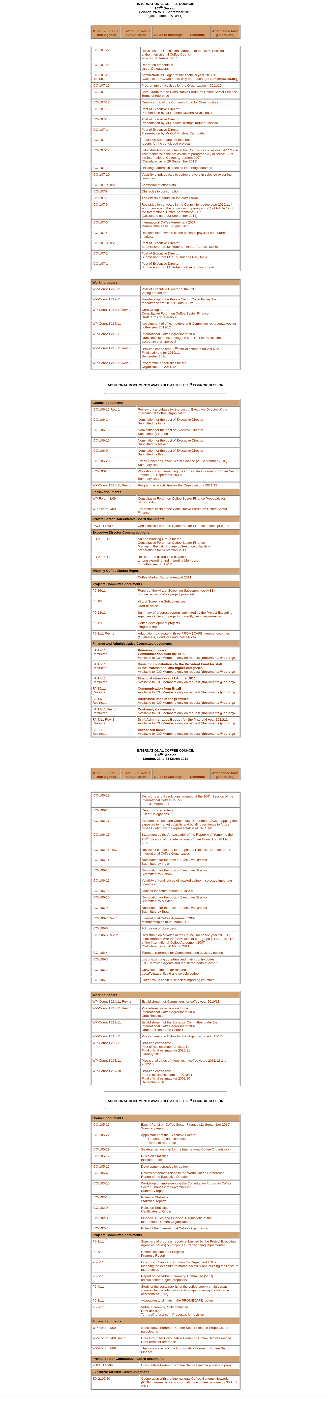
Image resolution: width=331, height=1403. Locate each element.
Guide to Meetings (168, 777)
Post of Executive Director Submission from (174, 255)
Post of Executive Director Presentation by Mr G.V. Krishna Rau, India (173, 131)
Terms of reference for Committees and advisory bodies (182, 953)
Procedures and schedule (167, 1139)
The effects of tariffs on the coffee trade (170, 198)
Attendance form (225, 31)
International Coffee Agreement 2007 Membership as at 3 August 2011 (169, 224)
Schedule (197, 35)
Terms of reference (162, 1143)
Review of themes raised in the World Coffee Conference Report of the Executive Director (182, 1175)
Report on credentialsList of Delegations (157, 812)
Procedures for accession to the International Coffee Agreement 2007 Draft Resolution (169, 1012)
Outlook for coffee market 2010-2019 (168, 891)
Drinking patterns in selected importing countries (177, 168)
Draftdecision (148, 606)
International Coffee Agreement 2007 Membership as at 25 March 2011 (169, 920)
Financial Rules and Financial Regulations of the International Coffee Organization (176, 1220)
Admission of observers (159, 185)
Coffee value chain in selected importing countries (178, 980)
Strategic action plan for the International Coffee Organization (186, 1149)
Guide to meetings (168, 35)
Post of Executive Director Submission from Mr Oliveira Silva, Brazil (178, 265)
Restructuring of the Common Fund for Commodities (180, 102)
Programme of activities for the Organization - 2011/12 (177, 485)
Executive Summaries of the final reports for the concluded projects (166, 141)
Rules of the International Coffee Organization (174, 1228)
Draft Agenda (105, 35)
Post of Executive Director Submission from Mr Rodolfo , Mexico (181, 245)
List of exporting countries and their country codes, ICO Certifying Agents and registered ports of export (179, 961)
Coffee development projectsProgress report (159, 625)
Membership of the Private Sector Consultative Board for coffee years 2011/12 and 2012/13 (180, 301)
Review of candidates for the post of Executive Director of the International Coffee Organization (182, 411)
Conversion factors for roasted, (170, 971)
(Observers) (225, 35)
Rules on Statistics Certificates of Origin (156, 1209)
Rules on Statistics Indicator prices (154, 1158)
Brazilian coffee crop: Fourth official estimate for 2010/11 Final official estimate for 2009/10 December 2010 (167, 1076)
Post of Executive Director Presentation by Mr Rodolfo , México (180, 121)
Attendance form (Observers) (225, 775)
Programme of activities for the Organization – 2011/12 (164, 365)
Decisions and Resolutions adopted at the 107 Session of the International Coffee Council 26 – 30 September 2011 (183, 54)
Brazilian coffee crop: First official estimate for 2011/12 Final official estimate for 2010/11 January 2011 (166, 1048)
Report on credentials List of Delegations (157, 66)
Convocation (136, 35)
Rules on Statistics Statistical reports (154, 1199)
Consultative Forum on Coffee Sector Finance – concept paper (183, 526)
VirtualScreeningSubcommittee (161, 601)
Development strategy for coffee (164, 1166)
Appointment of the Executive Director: (169, 1135)
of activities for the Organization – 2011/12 (182, 85)
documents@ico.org (222, 79)
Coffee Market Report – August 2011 (164, 577)
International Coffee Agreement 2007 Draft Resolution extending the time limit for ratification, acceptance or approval (182, 337)
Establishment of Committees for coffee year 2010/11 (180, 1001)
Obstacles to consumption (161, 191)
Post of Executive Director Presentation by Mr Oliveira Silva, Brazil (177, 111)
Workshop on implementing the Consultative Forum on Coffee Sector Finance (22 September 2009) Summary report (186, 1187)
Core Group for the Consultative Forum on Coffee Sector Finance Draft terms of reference (175, 313)
